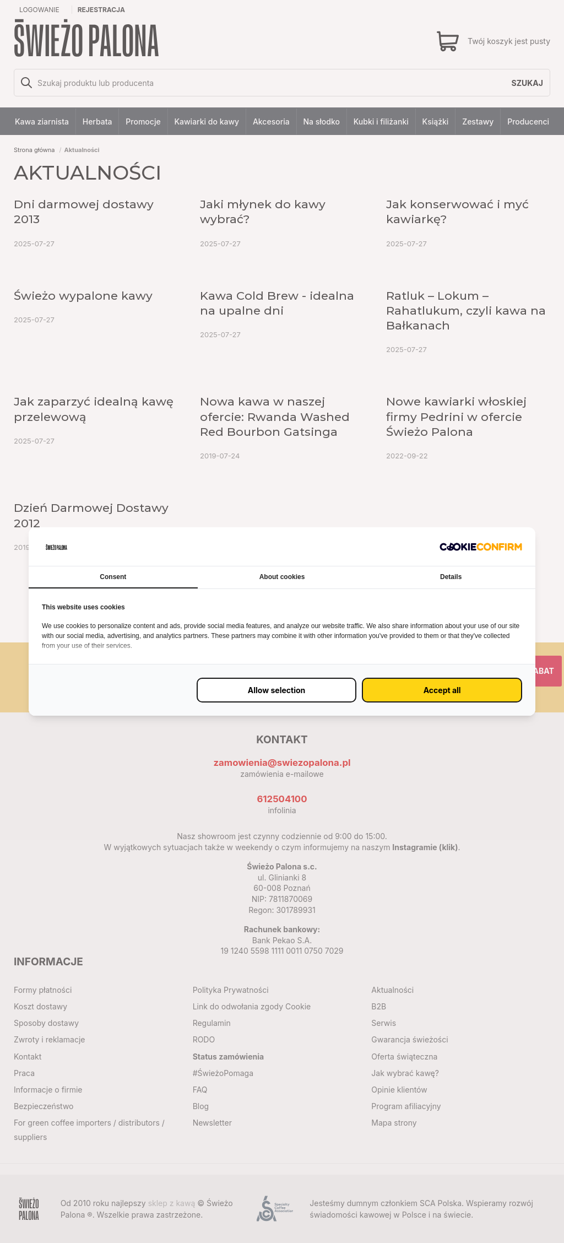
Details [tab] (451, 577)
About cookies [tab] (282, 577)
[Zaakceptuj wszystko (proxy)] (442, 690)
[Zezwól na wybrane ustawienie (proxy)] (277, 690)
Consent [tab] (113, 577)
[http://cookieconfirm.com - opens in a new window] (481, 546)
